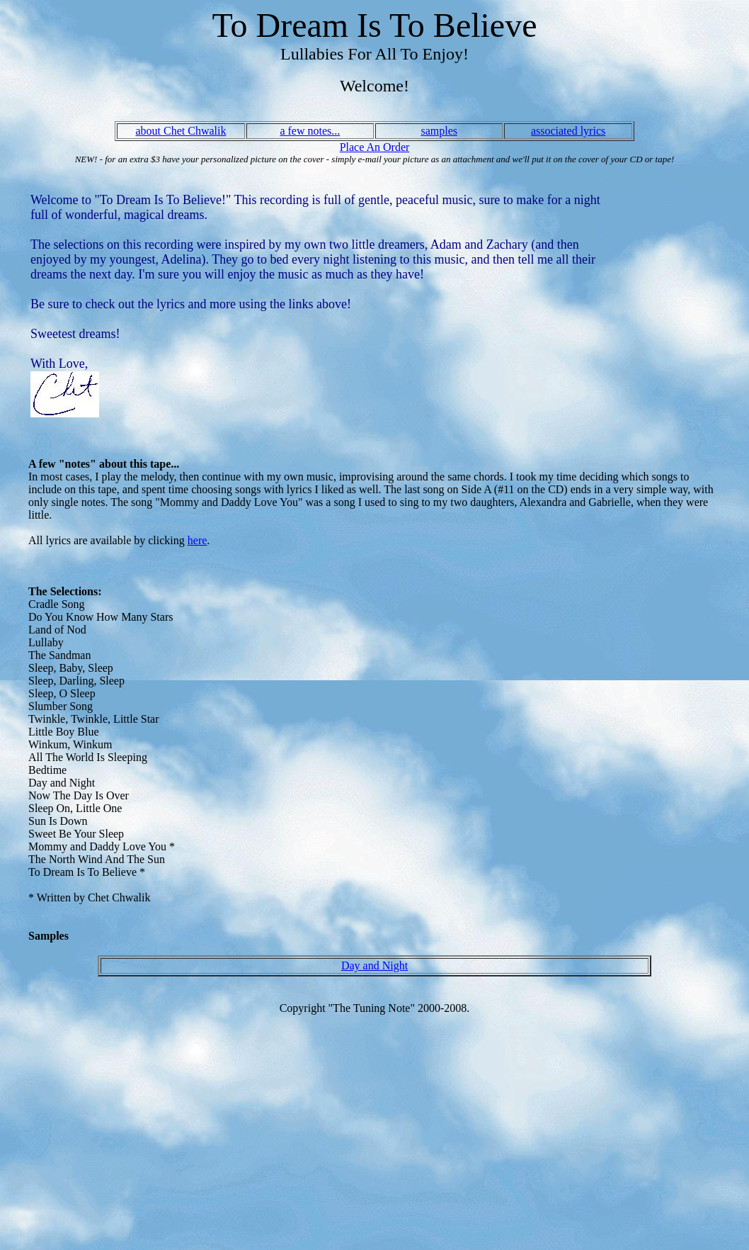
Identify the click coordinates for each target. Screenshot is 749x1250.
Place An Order (375, 147)
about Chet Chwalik (180, 131)
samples (439, 131)
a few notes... (310, 131)
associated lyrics (568, 131)
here (197, 540)
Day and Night (374, 965)
